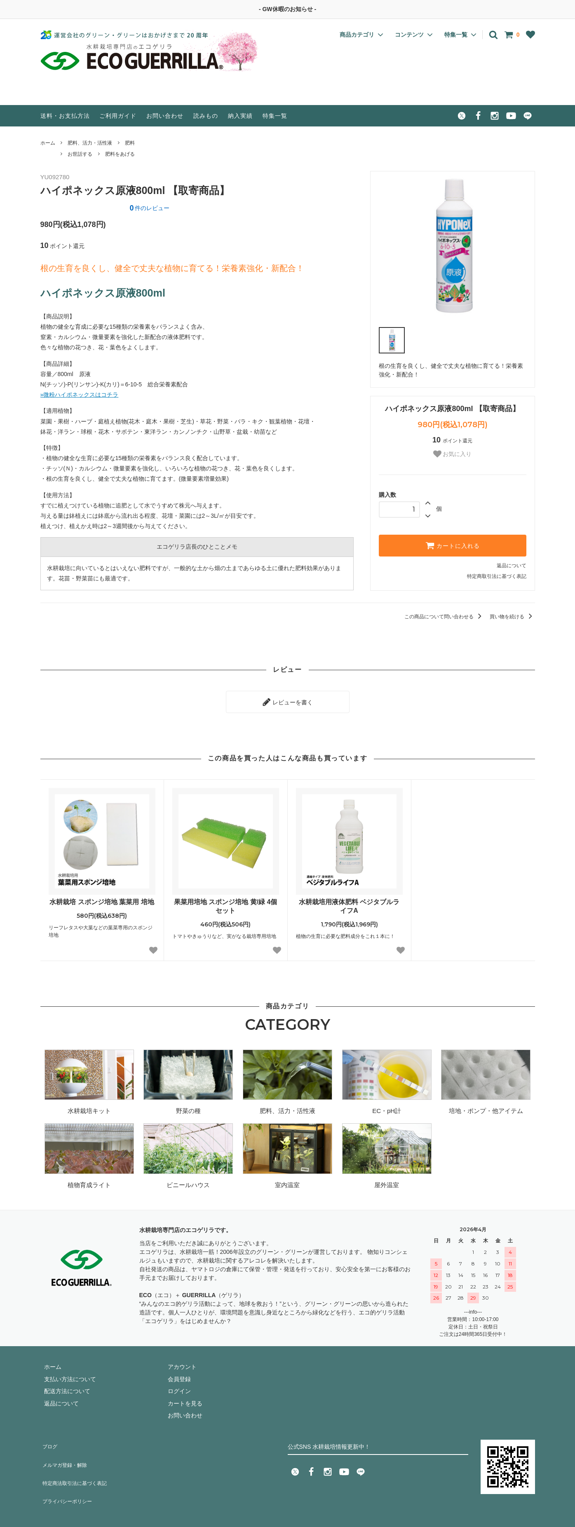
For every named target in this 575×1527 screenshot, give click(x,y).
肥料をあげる (120, 154)
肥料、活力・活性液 (90, 143)
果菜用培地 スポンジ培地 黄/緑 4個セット (225, 902)
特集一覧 (275, 115)
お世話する (80, 154)
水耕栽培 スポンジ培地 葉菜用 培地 (101, 897)
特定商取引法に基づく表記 (496, 576)
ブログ (49, 1439)
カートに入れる (452, 545)
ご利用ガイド (117, 115)
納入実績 (240, 115)
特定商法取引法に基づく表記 (77, 1464)
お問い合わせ (164, 115)
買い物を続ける (512, 617)
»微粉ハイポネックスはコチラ (79, 394)
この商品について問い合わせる (444, 617)
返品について (511, 565)
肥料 (130, 143)
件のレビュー (149, 208)
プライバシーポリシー (69, 1476)
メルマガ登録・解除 (66, 1452)
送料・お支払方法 (65, 115)
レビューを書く (287, 699)
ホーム (47, 143)
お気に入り (452, 454)
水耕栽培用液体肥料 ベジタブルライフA (349, 902)
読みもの (205, 115)
